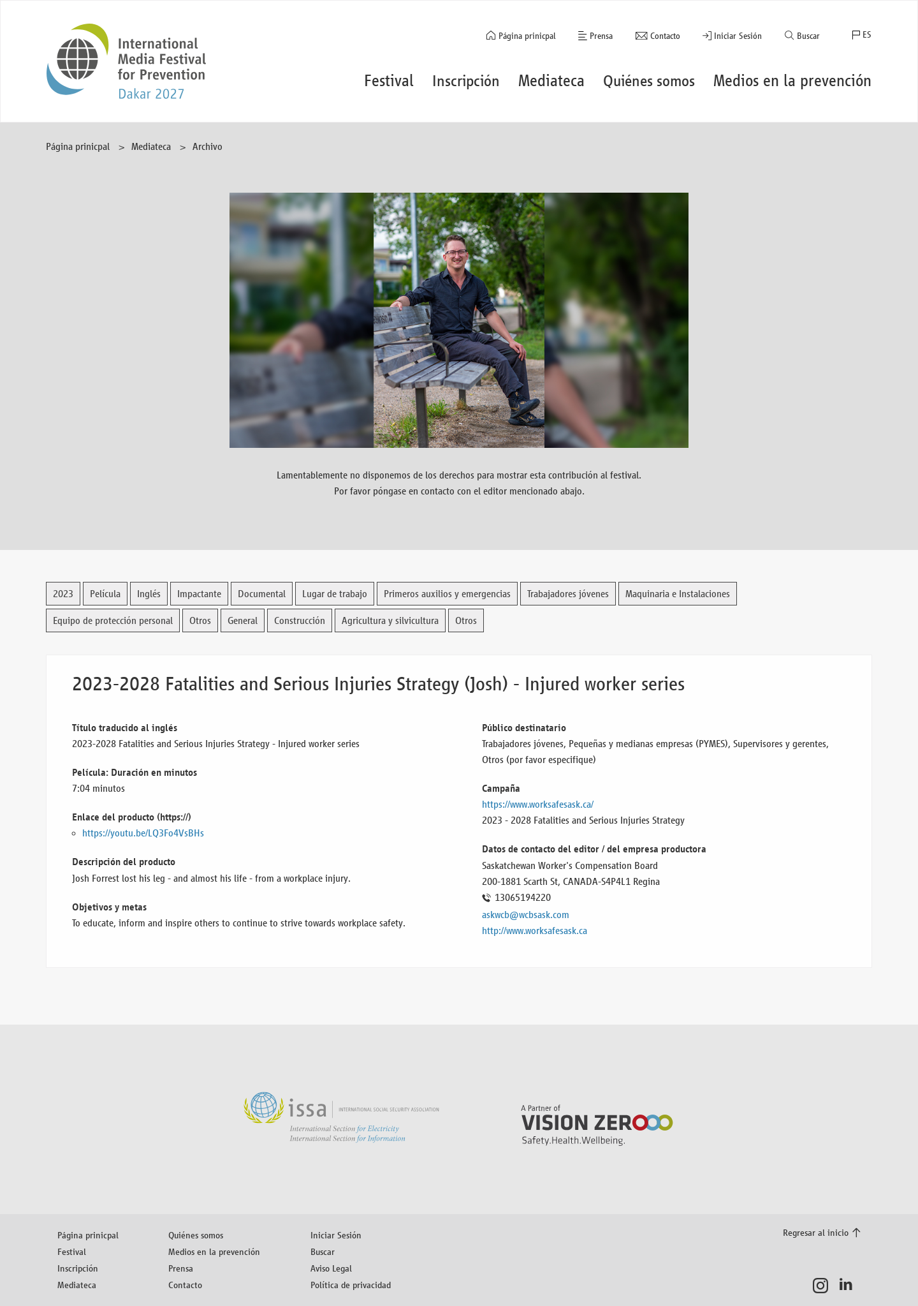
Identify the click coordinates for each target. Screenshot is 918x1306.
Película (105, 593)
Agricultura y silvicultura (390, 620)
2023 (63, 593)
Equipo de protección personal (113, 620)
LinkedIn (849, 1285)
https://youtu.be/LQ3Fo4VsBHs (143, 832)
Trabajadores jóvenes (568, 593)
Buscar (808, 36)
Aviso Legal (331, 1268)
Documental (262, 593)
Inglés (149, 593)
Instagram (824, 1285)
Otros (200, 620)
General (243, 620)
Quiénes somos (195, 1234)
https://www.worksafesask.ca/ (538, 804)
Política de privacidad (350, 1284)
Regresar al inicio (816, 1232)
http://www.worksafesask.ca (534, 930)
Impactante (199, 593)
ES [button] (867, 35)
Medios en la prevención (214, 1251)
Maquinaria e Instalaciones (677, 593)
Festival (71, 1251)
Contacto (665, 36)
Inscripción (77, 1268)
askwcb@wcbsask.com (525, 914)
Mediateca (151, 146)
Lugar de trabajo (334, 593)
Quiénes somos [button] (649, 80)
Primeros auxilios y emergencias (447, 593)
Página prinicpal (527, 36)
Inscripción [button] (466, 80)
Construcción (299, 620)
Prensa (601, 36)
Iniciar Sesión (738, 36)
